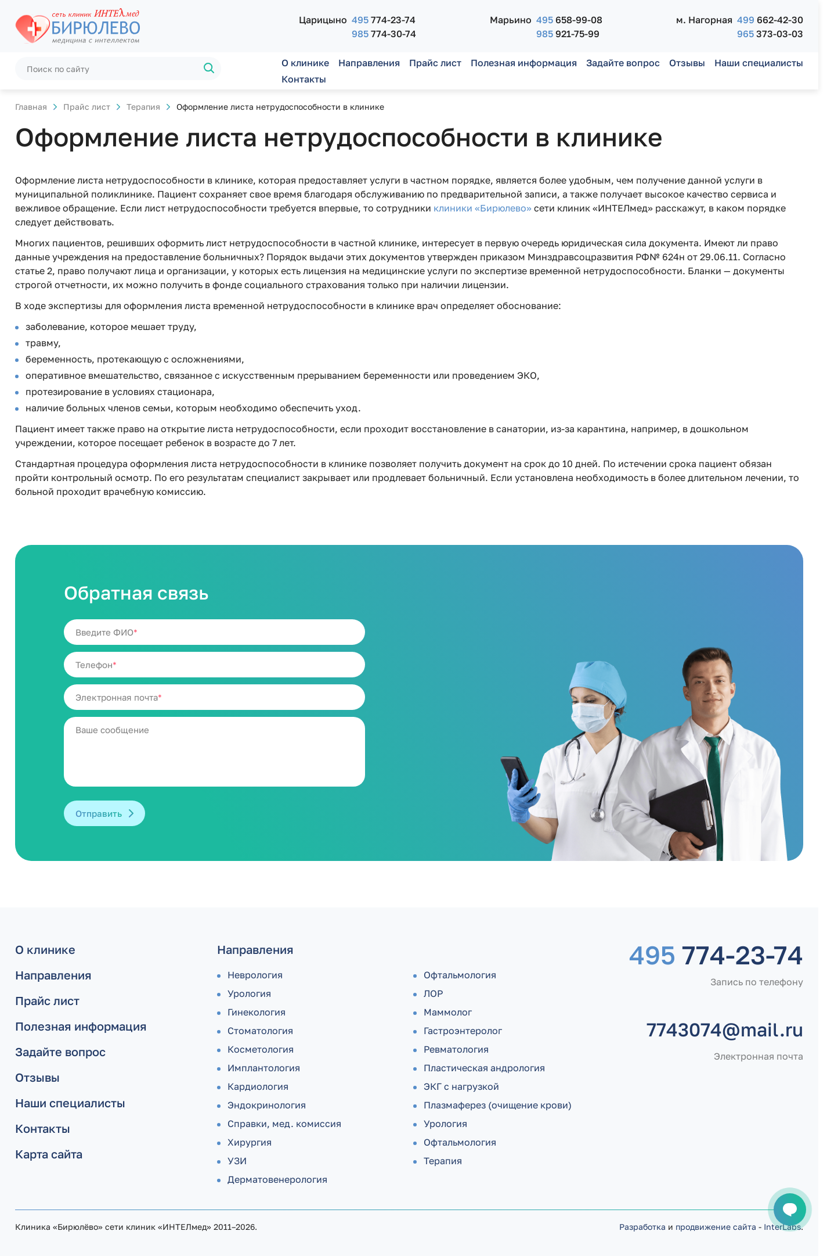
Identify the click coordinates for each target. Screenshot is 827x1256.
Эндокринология (266, 1105)
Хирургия (249, 1142)
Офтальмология (460, 975)
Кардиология (257, 1086)
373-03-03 (770, 34)
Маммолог (448, 1012)
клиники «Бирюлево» (483, 208)
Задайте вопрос (623, 63)
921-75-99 (568, 34)
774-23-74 (384, 20)
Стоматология (260, 1030)
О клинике (305, 63)
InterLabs (782, 1227)
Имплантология (263, 1068)
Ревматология (456, 1049)
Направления (369, 63)
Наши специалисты (758, 63)
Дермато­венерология (277, 1179)
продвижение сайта (716, 1227)
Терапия (143, 107)
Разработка (642, 1227)
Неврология (255, 975)
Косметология (260, 1049)
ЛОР (433, 993)
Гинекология (256, 1012)
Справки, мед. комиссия (284, 1123)
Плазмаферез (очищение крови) (498, 1105)
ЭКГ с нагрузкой (461, 1086)
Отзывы (687, 63)
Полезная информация (524, 63)
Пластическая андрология (484, 1068)
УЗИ (237, 1161)
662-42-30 (770, 20)
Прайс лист (435, 63)
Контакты (303, 79)
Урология (249, 993)
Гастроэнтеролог (463, 1030)
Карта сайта (48, 1154)
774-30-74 (384, 34)
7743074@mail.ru (725, 1029)
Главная (31, 107)
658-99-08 (569, 20)
